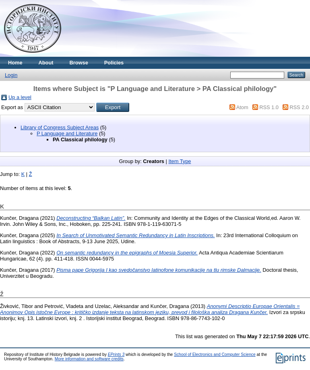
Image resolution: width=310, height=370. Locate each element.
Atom (242, 107)
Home (15, 63)
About (46, 63)
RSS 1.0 (269, 107)
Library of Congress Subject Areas (60, 127)
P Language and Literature (67, 133)
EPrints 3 (116, 354)
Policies (114, 63)
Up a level (19, 97)
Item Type (179, 161)
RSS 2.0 (299, 107)
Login (11, 75)
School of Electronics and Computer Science (215, 354)
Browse (79, 63)
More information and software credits (89, 359)
